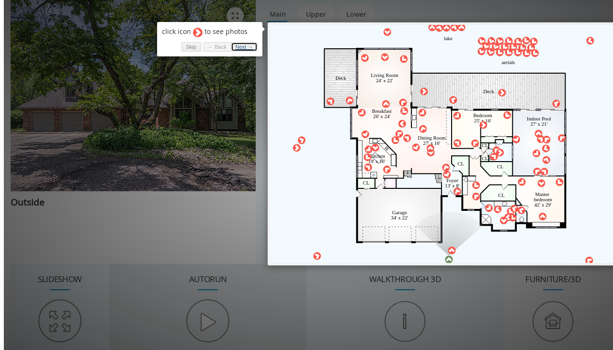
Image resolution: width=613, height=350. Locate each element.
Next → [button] (241, 47)
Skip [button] (188, 47)
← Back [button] (214, 47)
